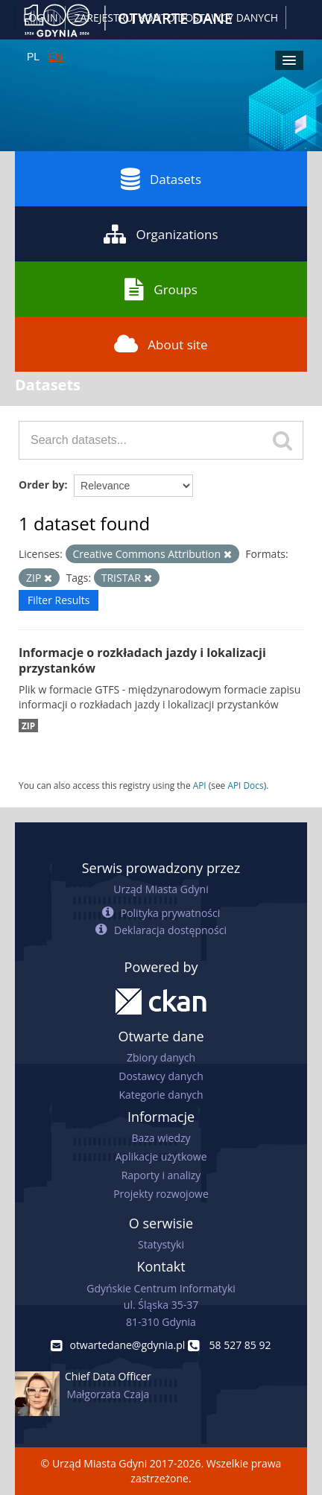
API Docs (245, 785)
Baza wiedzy (160, 1138)
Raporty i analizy (161, 1175)
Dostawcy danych (161, 1076)
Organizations (161, 234)
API (199, 785)
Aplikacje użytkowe (161, 1156)
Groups (160, 289)
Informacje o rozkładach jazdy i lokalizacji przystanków (142, 660)
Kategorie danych (161, 1095)
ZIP (28, 725)
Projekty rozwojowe (161, 1194)
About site (160, 344)
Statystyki (161, 1244)
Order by (41, 484)
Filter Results (58, 600)
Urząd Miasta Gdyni (160, 889)
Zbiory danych (161, 1057)
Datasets (161, 179)
